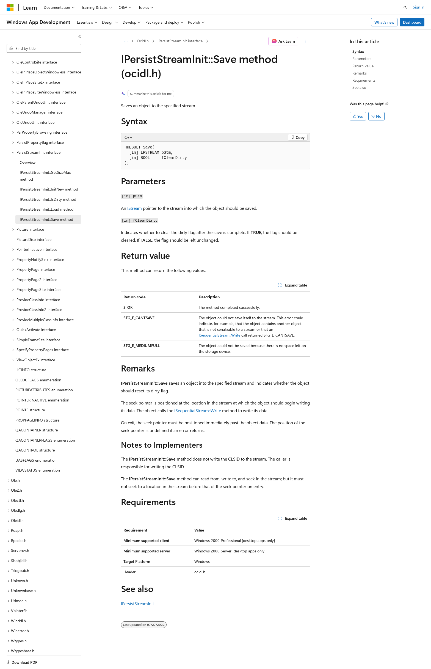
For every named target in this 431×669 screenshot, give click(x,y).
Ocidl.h (143, 40)
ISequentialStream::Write (219, 335)
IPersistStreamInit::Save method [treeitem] (46, 200)
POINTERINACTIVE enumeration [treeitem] (42, 381)
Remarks (359, 73)
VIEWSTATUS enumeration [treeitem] (37, 451)
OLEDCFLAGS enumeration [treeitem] (38, 361)
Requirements (363, 80)
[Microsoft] (10, 7)
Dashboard (412, 22)
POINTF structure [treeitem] (30, 390)
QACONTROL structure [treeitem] (35, 431)
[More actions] (305, 41)
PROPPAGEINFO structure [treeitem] (37, 401)
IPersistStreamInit (137, 603)
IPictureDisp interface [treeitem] (33, 220)
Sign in (418, 7)
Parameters (361, 58)
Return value (363, 65)
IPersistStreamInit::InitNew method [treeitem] (49, 170)
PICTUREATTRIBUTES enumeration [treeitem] (44, 370)
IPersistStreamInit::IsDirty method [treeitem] (48, 180)
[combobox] (44, 48)
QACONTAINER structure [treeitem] (36, 411)
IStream (134, 208)
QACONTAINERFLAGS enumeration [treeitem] (45, 421)
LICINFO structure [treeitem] (30, 350)
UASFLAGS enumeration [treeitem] (36, 441)
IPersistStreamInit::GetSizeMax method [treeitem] (45, 157)
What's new (384, 22)
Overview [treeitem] (27, 143)
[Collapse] (79, 37)
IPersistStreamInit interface (180, 40)
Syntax (358, 51)
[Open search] (405, 7)
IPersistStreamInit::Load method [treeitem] (46, 190)
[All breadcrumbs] (126, 41)
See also (359, 87)
